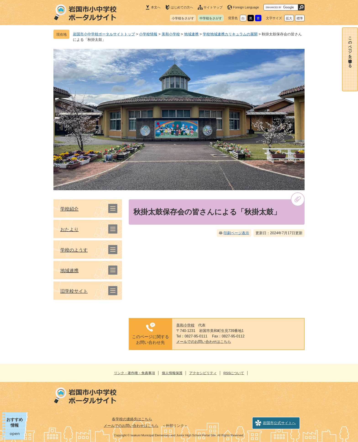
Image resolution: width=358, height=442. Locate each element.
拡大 (289, 18)
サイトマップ (213, 7)
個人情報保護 (172, 373)
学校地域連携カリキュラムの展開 (230, 34)
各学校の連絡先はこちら (132, 419)
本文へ (156, 7)
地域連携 (191, 34)
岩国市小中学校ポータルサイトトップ (104, 34)
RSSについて (234, 373)
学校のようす (74, 250)
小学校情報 (148, 34)
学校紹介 (69, 208)
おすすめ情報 (14, 422)
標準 (300, 18)
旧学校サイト (74, 291)
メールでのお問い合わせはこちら (203, 342)
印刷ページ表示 (236, 233)
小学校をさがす (183, 18)
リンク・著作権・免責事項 (134, 373)
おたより (69, 229)
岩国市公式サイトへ (279, 423)
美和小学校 (171, 34)
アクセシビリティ (203, 373)
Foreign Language (246, 7)
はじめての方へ (182, 7)
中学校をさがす (211, 18)
